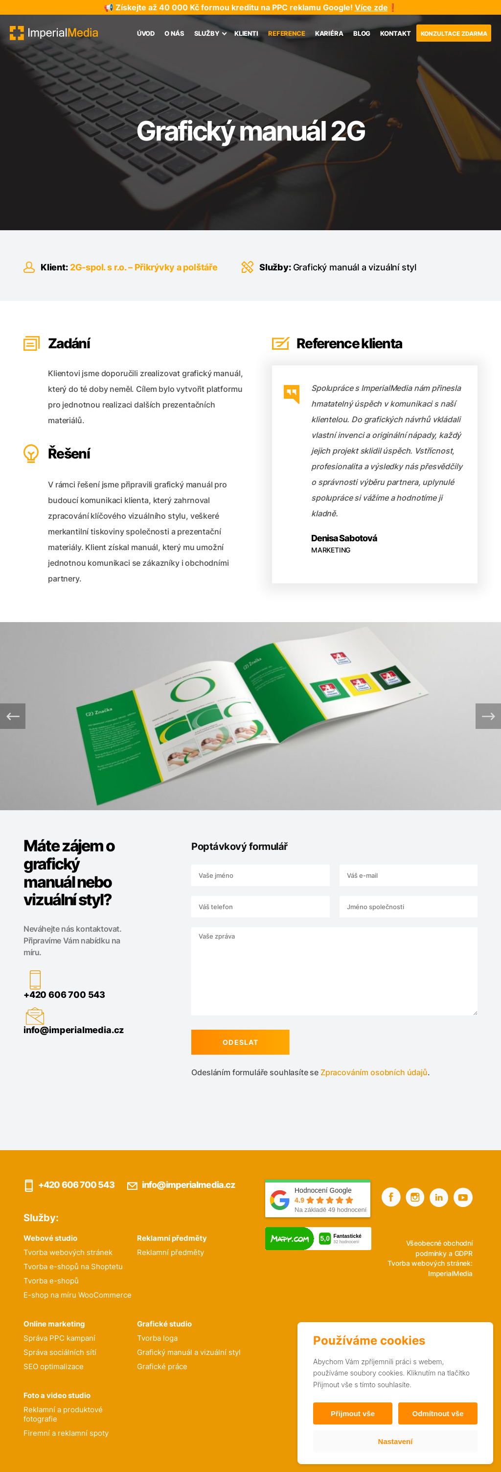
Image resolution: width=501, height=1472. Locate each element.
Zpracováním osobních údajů (362, 1072)
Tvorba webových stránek (68, 1252)
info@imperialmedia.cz (62, 1030)
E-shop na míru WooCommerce (77, 1295)
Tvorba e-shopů (51, 1280)
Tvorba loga (157, 1338)
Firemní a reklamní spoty (66, 1433)
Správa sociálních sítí (59, 1352)
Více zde (371, 7)
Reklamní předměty (170, 1252)
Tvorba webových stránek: (430, 1263)
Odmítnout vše (437, 1413)
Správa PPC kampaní (59, 1338)
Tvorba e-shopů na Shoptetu (73, 1266)
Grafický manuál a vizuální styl (354, 267)
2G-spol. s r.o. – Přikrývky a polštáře (144, 267)
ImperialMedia (450, 1273)
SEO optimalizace (53, 1366)
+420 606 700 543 (52, 994)
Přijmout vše (353, 1413)
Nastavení (395, 1441)
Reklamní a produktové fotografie (63, 1414)
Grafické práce (162, 1366)
